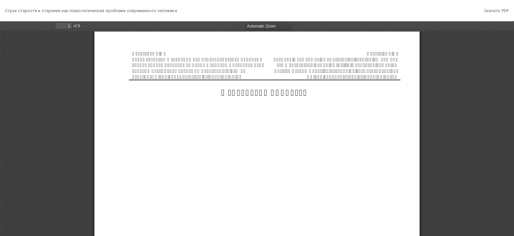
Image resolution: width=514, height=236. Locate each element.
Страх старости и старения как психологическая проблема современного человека (91, 10)
